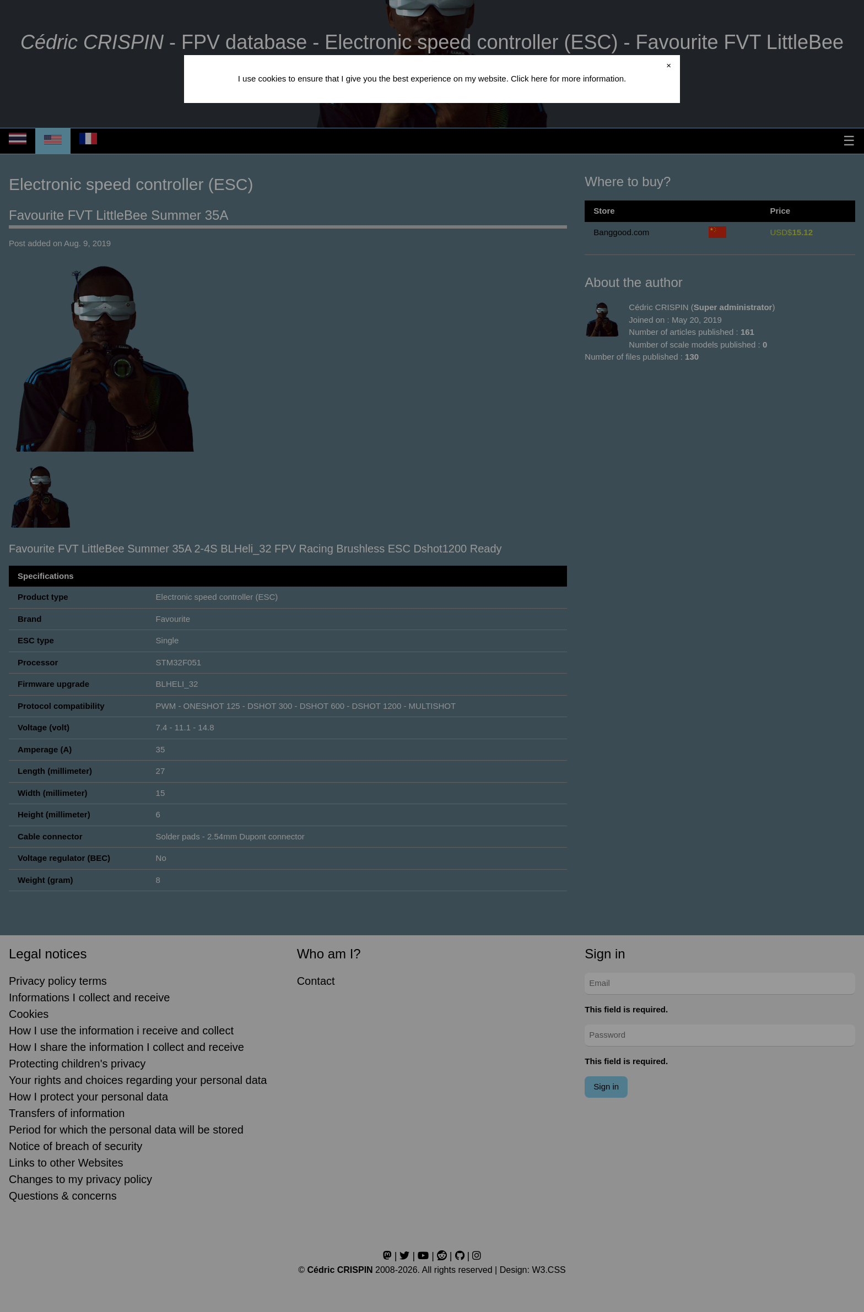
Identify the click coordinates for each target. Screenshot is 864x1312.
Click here (529, 78)
